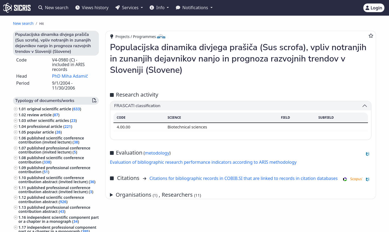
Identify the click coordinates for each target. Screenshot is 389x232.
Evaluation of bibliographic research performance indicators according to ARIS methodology (203, 162)
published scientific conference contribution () (51, 159)
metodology (157, 153)
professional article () (49, 126)
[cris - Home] (17, 8)
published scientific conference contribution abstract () (51, 199)
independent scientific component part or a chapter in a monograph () (58, 219)
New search (53, 8)
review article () (43, 114)
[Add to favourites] (371, 35)
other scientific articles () (52, 120)
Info (158, 8)
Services (127, 8)
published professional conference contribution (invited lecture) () (54, 150)
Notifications (192, 8)
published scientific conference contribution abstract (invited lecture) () (56, 179)
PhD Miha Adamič (70, 76)
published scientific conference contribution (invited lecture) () (51, 140)
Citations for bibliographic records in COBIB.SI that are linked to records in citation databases (243, 178)
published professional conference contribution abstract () (54, 209)
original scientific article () (54, 108)
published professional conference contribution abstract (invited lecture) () (55, 189)
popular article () (44, 132)
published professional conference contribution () (54, 169)
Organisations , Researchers (158, 194)
